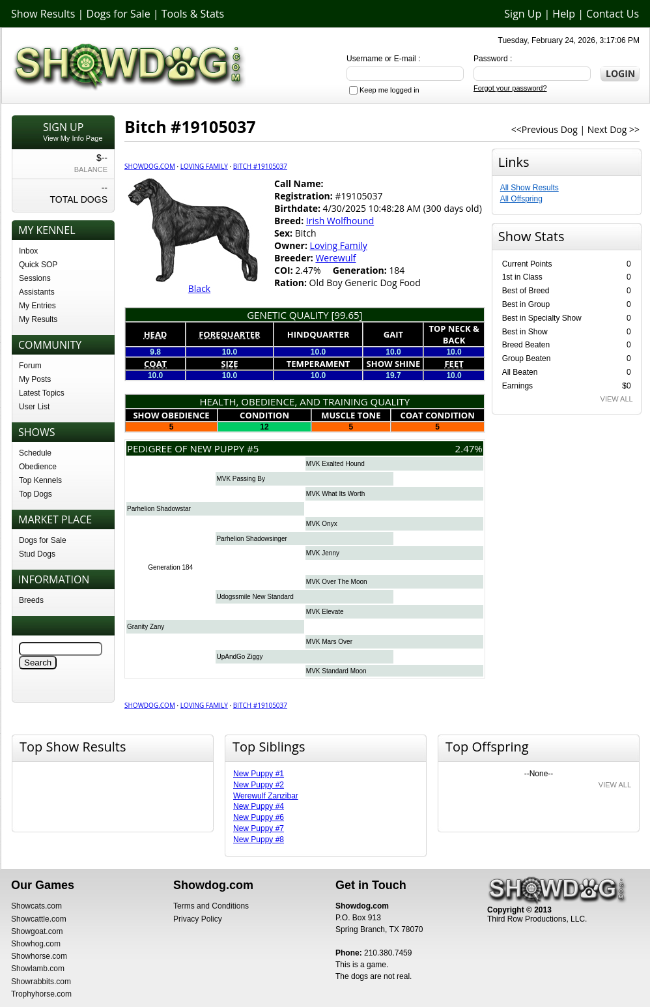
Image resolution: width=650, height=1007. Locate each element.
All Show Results (529, 187)
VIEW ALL (617, 399)
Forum (30, 365)
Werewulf (335, 258)
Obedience (38, 466)
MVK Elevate (325, 611)
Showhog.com (36, 943)
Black (199, 288)
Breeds (31, 600)
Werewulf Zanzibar (265, 795)
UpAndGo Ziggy (239, 656)
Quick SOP (38, 264)
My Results (38, 319)
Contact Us (612, 14)
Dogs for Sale (118, 14)
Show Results (43, 14)
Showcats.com (36, 906)
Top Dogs (35, 494)
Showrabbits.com (41, 981)
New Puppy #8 (258, 839)
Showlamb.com (37, 968)
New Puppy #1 (258, 773)
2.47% (469, 448)
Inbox (28, 250)
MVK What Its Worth (335, 493)
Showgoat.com (37, 931)
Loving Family (204, 166)
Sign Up (522, 14)
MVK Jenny (322, 553)
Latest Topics (41, 393)
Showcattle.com (38, 919)
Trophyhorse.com (41, 994)
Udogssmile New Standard (254, 596)
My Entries (37, 305)
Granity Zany (145, 626)
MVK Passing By (240, 478)
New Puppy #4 (258, 806)
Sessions (35, 278)
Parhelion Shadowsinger (251, 538)
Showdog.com (149, 166)
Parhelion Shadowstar (159, 508)
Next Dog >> (613, 129)
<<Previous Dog (544, 129)
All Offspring (521, 198)
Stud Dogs (37, 554)
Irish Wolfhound (340, 220)
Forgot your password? (510, 88)
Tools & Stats (193, 14)
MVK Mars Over (329, 641)
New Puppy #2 (258, 784)
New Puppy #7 (258, 828)
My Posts (35, 379)
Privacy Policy (197, 919)
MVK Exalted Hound (335, 463)
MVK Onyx (321, 523)
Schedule (35, 453)
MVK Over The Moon (336, 581)
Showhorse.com (39, 956)
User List (34, 406)
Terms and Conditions (211, 906)
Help (563, 14)
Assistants (37, 292)
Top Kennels (40, 480)
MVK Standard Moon (336, 671)
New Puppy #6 (258, 817)
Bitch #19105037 (260, 166)
